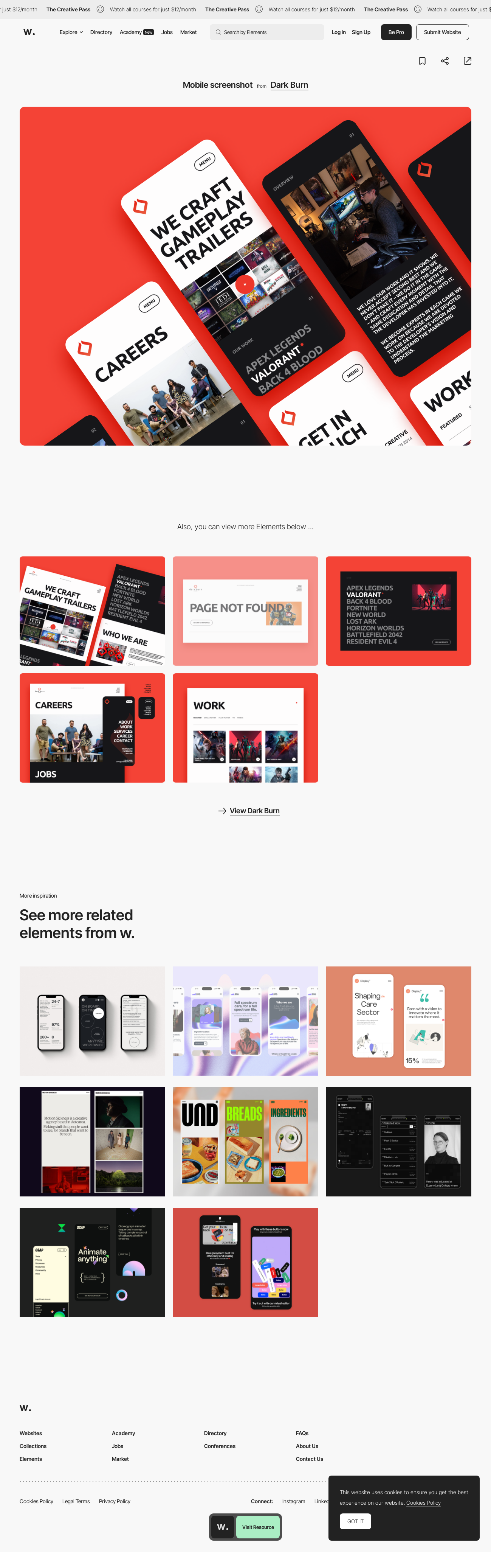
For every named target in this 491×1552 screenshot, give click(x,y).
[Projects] (245, 728)
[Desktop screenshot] (92, 611)
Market (188, 32)
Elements (31, 1459)
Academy (137, 32)
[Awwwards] (29, 32)
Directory (101, 32)
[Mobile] (92, 1021)
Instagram (293, 1501)
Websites (31, 1433)
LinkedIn (324, 1501)
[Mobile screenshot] (398, 1141)
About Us (307, 1446)
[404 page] (245, 611)
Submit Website (442, 32)
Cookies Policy (36, 1501)
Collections (33, 1446)
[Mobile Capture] (398, 1021)
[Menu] (92, 728)
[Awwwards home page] (222, 1527)
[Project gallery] (398, 611)
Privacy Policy (114, 1501)
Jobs (167, 32)
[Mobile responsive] (92, 1141)
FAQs (302, 1433)
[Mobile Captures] (245, 1262)
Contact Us (309, 1459)
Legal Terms (76, 1501)
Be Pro (396, 32)
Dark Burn (289, 85)
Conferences (219, 1446)
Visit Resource (258, 1527)
